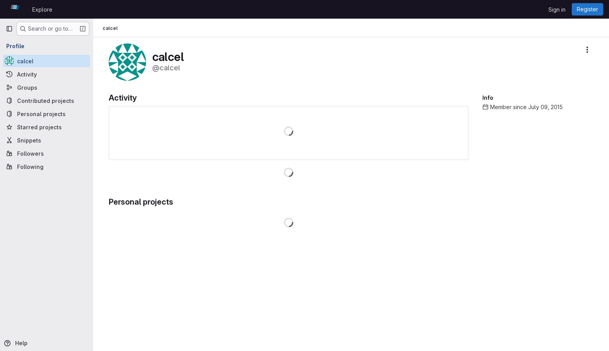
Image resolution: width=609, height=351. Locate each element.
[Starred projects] (46, 127)
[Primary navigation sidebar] (9, 29)
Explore (42, 9)
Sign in (557, 9)
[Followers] (46, 153)
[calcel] (46, 61)
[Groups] (46, 87)
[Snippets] (46, 140)
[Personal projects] (46, 114)
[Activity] (46, 74)
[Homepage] (15, 9)
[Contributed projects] (46, 100)
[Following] (46, 166)
